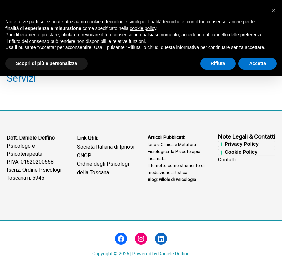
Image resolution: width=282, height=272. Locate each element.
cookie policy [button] (143, 224)
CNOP (84, 157)
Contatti (227, 161)
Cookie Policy (241, 153)
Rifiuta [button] (218, 259)
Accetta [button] (257, 259)
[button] (273, 206)
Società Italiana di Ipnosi (105, 148)
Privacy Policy (242, 145)
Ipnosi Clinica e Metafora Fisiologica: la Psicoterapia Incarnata (175, 153)
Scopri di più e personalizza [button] (46, 259)
